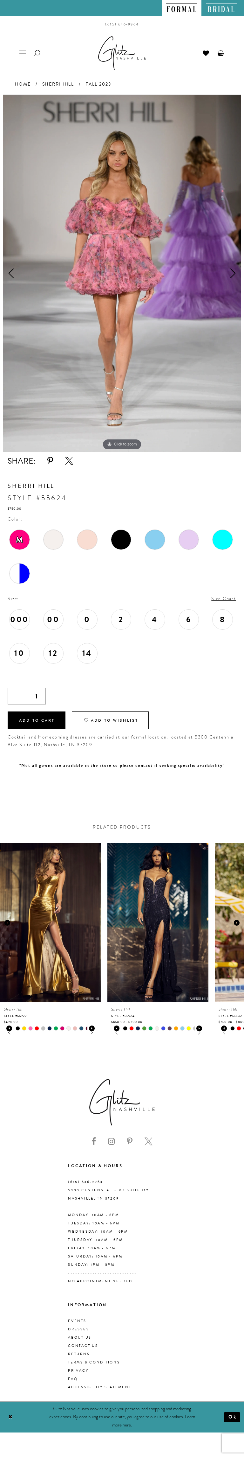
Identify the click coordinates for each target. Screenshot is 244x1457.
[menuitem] (181, 8)
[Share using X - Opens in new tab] (69, 461)
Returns (79, 1354)
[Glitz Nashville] (122, 53)
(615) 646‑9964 (85, 1182)
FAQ (73, 1379)
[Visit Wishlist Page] (206, 52)
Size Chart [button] (223, 598)
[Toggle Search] (37, 52)
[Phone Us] (121, 24)
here (127, 1424)
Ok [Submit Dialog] (232, 1416)
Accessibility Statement (99, 1387)
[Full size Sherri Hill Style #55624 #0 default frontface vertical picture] (122, 273)
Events (77, 1321)
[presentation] (50, 922)
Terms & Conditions (94, 1362)
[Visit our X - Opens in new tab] (148, 1141)
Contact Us (83, 1345)
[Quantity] (27, 696)
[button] (221, 52)
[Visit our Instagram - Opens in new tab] (111, 1141)
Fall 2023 (98, 84)
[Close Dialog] (10, 1417)
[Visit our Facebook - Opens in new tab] (94, 1141)
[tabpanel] (122, 273)
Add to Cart (37, 720)
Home (23, 84)
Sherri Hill (58, 84)
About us (80, 1337)
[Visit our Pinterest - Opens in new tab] (129, 1141)
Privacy (78, 1370)
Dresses (78, 1329)
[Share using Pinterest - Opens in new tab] (50, 461)
